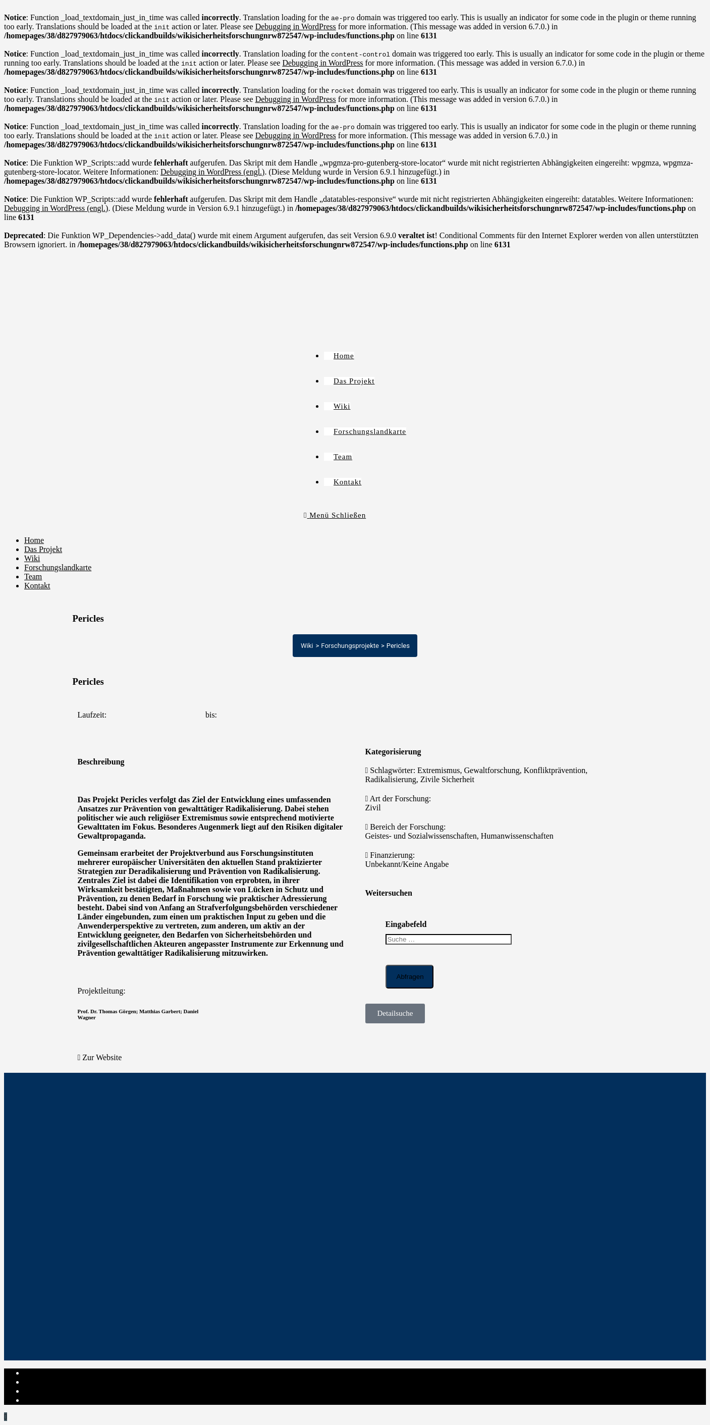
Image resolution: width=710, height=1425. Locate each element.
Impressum (42, 1372)
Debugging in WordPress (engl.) (212, 172)
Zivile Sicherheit (447, 779)
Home (34, 540)
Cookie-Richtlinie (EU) (62, 1391)
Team (33, 576)
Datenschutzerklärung (59, 1382)
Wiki (32, 558)
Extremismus (438, 770)
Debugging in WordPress (295, 26)
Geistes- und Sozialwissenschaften (421, 836)
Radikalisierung (390, 779)
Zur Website (102, 1057)
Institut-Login (46, 1400)
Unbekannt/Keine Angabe (407, 864)
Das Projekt (43, 549)
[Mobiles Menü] (335, 515)
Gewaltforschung (492, 770)
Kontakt (37, 585)
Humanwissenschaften (517, 836)
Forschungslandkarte (57, 567)
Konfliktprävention (555, 770)
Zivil (373, 807)
